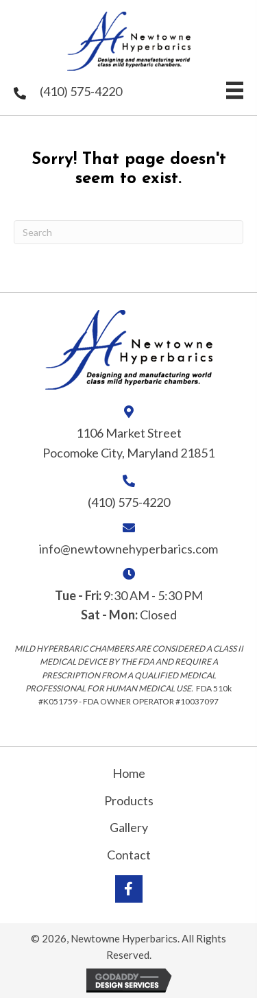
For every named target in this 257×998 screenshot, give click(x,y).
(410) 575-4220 (81, 91)
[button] (129, 889)
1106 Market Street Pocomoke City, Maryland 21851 (128, 442)
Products (129, 800)
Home (128, 773)
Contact (129, 854)
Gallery (129, 827)
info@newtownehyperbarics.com (128, 548)
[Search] (128, 232)
